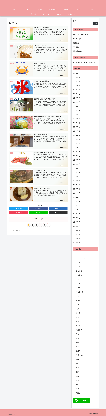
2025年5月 (76, 110)
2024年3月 (76, 168)
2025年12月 (77, 81)
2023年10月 (77, 189)
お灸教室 (79, 275)
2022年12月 (77, 230)
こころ (78, 283)
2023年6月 (76, 205)
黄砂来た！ (77, 47)
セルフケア (79, 292)
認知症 (78, 376)
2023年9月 (76, 193)
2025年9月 (76, 94)
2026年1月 (76, 77)
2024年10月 (77, 139)
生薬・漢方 (79, 355)
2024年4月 (76, 164)
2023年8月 (76, 197)
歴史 (77, 342)
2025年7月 (76, 102)
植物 (77, 338)
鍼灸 (77, 388)
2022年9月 (76, 242)
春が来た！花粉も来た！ (81, 34)
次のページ (38, 218)
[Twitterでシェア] (18, 208)
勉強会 (78, 300)
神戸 (77, 359)
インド (78, 266)
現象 (77, 346)
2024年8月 (76, 147)
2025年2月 (76, 123)
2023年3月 (76, 218)
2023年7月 (76, 201)
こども (78, 288)
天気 (77, 309)
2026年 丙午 (77, 38)
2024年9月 (76, 143)
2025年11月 (77, 85)
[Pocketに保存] (18, 212)
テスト (78, 296)
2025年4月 (76, 114)
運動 (77, 380)
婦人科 (78, 313)
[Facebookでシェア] (38, 208)
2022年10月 (77, 238)
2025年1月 (76, 127)
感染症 (78, 317)
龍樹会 (78, 393)
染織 (77, 334)
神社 (77, 363)
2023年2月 (76, 222)
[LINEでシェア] (38, 212)
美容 (77, 367)
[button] (58, 212)
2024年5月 (76, 160)
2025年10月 (77, 89)
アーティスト (80, 258)
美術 (77, 372)
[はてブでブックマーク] (58, 208)
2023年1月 (76, 226)
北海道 (78, 304)
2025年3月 (76, 118)
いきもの (79, 262)
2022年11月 (77, 234)
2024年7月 (76, 151)
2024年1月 (76, 176)
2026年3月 (76, 73)
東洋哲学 (79, 330)
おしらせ (79, 271)
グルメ (78, 279)
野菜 (77, 384)
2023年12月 (77, 180)
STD (77, 254)
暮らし (78, 325)
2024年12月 (77, 131)
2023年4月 (76, 213)
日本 (77, 321)
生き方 (78, 351)
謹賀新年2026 (77, 51)
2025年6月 (76, 106)
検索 (74, 21)
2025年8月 (76, 98)
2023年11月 (77, 185)
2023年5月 (76, 209)
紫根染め (76, 43)
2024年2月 (76, 172)
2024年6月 (76, 156)
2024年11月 (77, 135)
